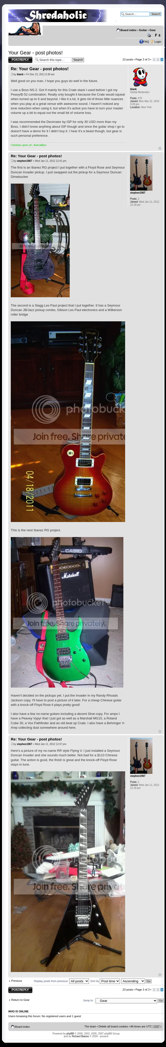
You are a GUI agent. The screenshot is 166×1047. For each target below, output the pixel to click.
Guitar (143, 30)
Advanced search (150, 17)
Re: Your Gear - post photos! (40, 68)
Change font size (157, 35)
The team (90, 1026)
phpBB (70, 1033)
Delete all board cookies (113, 1026)
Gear (152, 30)
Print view (150, 35)
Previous (16, 980)
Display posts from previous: (61, 981)
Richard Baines (80, 1036)
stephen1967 (24, 161)
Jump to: (88, 1000)
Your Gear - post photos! (35, 52)
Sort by (105, 981)
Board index (129, 30)
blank (20, 74)
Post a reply (20, 60)
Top (159, 148)
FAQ (146, 41)
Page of (142, 59)
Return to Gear (20, 999)
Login (157, 41)
